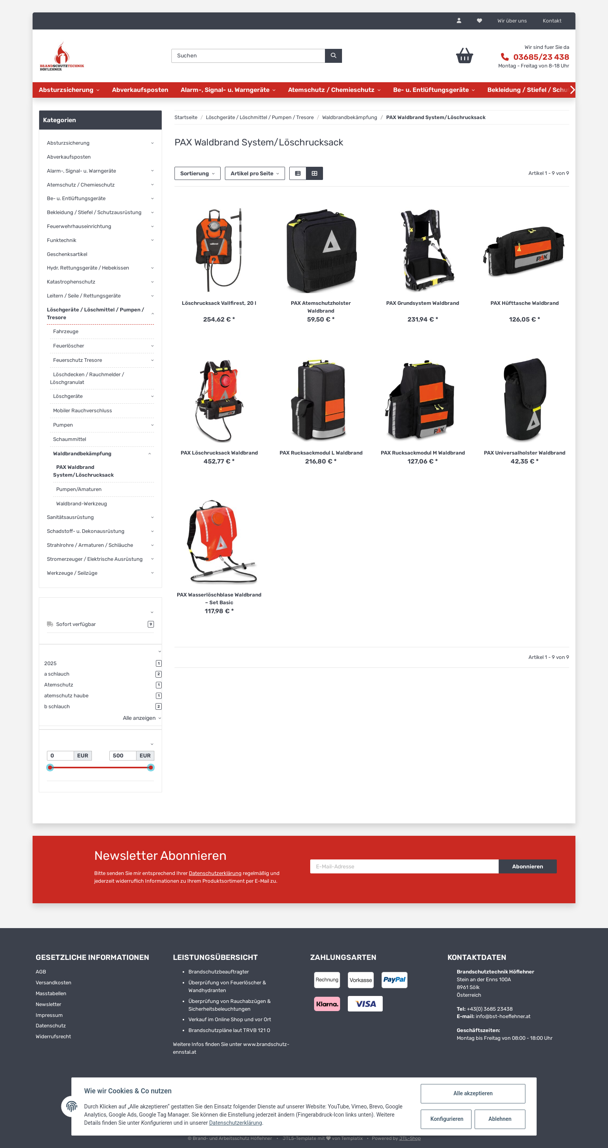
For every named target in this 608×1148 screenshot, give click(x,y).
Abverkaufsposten (69, 157)
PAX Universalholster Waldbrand (524, 453)
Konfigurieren (446, 1119)
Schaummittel (69, 439)
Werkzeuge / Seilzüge (72, 573)
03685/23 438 (541, 57)
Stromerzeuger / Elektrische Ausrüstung (95, 559)
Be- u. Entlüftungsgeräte (76, 198)
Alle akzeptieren (472, 1093)
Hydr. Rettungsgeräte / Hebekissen (88, 268)
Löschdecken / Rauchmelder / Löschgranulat (87, 378)
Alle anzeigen (139, 718)
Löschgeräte (68, 396)
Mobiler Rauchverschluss (82, 410)
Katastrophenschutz (71, 282)
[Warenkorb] (443, 56)
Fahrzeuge (65, 331)
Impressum (49, 1015)
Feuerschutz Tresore (77, 360)
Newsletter (48, 1004)
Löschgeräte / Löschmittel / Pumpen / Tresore (95, 313)
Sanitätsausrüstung (70, 517)
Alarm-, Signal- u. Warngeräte (81, 171)
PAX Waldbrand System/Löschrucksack (83, 471)
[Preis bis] (122, 756)
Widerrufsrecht (53, 1036)
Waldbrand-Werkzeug (81, 504)
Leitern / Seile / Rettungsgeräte (84, 296)
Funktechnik (61, 240)
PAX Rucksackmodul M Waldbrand (423, 453)
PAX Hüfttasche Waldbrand (525, 303)
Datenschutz (51, 1026)
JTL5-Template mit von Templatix (323, 1138)
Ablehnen (500, 1119)
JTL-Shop (410, 1138)
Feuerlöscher (68, 346)
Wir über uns (512, 21)
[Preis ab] (60, 756)
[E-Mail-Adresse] (404, 866)
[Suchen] (248, 56)
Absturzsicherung (68, 143)
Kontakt (552, 21)
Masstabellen (51, 993)
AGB (41, 972)
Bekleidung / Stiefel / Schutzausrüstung (94, 212)
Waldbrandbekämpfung (82, 453)
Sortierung (194, 173)
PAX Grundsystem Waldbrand (422, 303)
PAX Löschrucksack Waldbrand (219, 453)
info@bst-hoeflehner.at (503, 1016)
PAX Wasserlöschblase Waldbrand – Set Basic (219, 598)
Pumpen (63, 425)
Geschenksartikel (67, 254)
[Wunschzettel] (479, 21)
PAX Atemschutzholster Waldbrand (321, 307)
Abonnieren (527, 866)
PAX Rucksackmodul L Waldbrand (321, 453)
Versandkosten (53, 982)
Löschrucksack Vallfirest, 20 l (219, 303)
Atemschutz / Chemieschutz (81, 185)
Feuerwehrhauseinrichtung (79, 226)
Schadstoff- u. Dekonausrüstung (85, 531)
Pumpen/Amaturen (79, 489)
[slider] (50, 767)
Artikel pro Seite (252, 173)
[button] (459, 21)
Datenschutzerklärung (215, 873)
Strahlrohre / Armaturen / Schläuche (90, 545)
